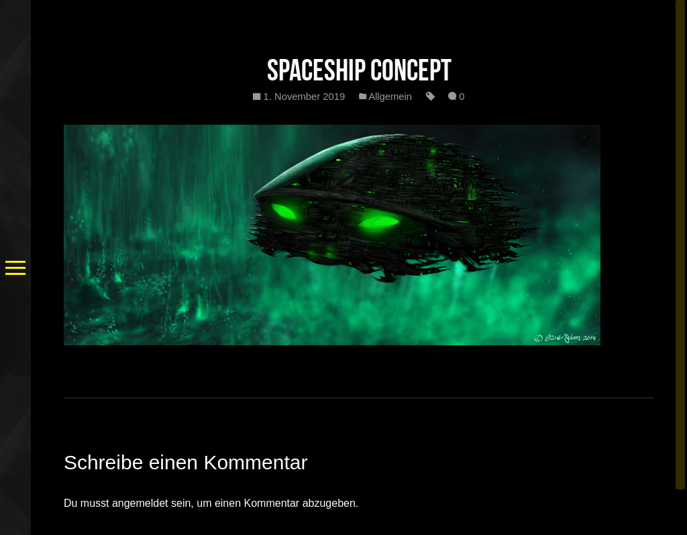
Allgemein (390, 96)
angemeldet (140, 503)
